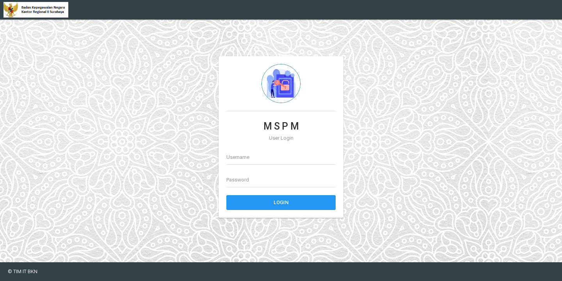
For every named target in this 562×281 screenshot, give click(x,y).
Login (281, 202)
